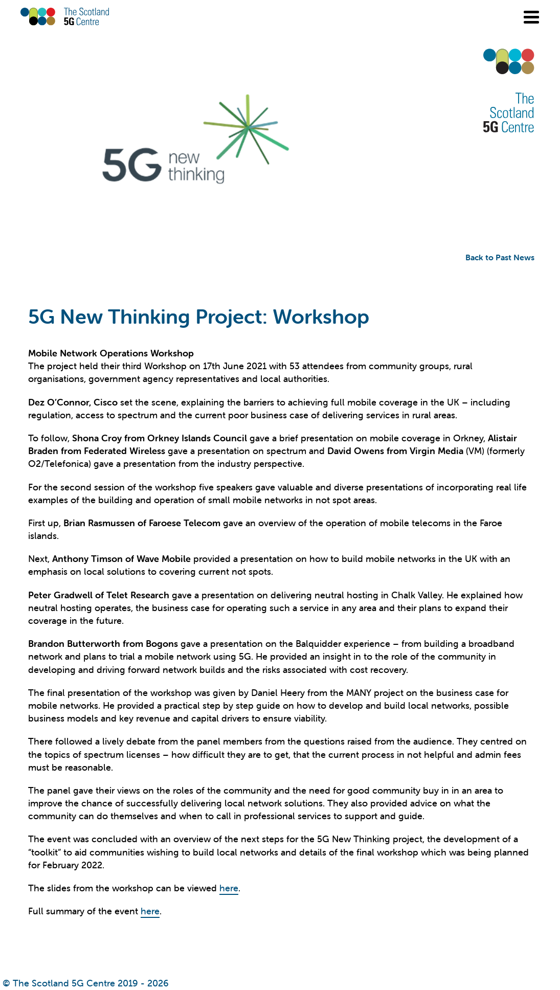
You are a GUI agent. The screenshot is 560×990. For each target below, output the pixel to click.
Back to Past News (499, 257)
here (228, 888)
